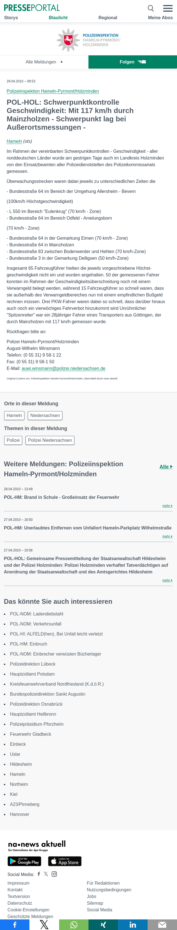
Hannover (19, 814)
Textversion (18, 896)
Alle (166, 467)
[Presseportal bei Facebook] (37, 874)
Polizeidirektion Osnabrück (36, 704)
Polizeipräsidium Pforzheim (37, 724)
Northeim (19, 784)
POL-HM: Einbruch (28, 644)
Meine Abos (160, 17)
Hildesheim (21, 764)
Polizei (13, 440)
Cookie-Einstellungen (28, 909)
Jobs (91, 896)
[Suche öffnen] (151, 8)
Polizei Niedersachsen (50, 440)
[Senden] (162, 924)
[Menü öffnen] (168, 8)
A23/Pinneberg (24, 804)
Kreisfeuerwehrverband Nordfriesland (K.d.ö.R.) (57, 684)
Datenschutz (19, 903)
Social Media (99, 909)
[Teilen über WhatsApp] (73, 924)
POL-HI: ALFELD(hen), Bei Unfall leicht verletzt (56, 634)
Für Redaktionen (103, 883)
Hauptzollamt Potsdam (32, 674)
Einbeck (18, 744)
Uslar (15, 754)
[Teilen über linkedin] (132, 924)
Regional (107, 17)
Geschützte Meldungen (30, 916)
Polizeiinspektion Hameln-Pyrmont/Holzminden (53, 91)
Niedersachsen (45, 415)
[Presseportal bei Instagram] (52, 873)
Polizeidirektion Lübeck (32, 664)
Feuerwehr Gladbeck (30, 734)
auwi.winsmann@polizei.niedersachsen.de (63, 368)
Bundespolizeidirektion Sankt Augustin (47, 694)
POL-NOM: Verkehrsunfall (35, 624)
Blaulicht (58, 17)
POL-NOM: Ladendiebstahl (36, 614)
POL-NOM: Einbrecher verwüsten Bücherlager (55, 654)
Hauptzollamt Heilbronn (33, 714)
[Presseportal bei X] (44, 874)
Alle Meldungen (44, 62)
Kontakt (14, 889)
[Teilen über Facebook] (14, 924)
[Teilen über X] (44, 924)
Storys (11, 17)
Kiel (13, 794)
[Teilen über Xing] (103, 924)
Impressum (18, 883)
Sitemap (95, 903)
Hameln (14, 141)
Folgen (133, 62)
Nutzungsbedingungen (109, 889)
